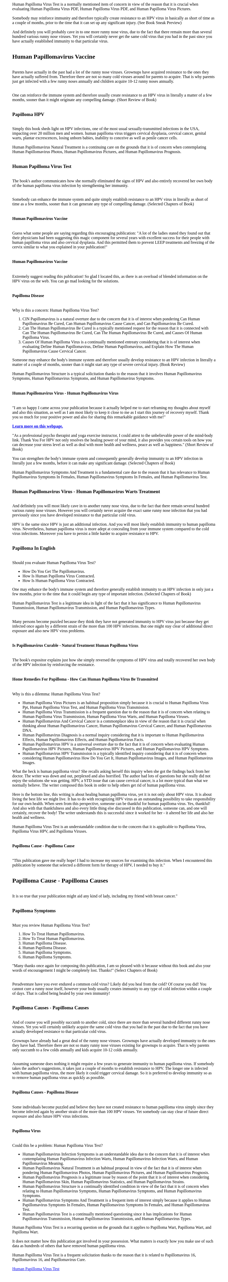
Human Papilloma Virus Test (35, 1269)
